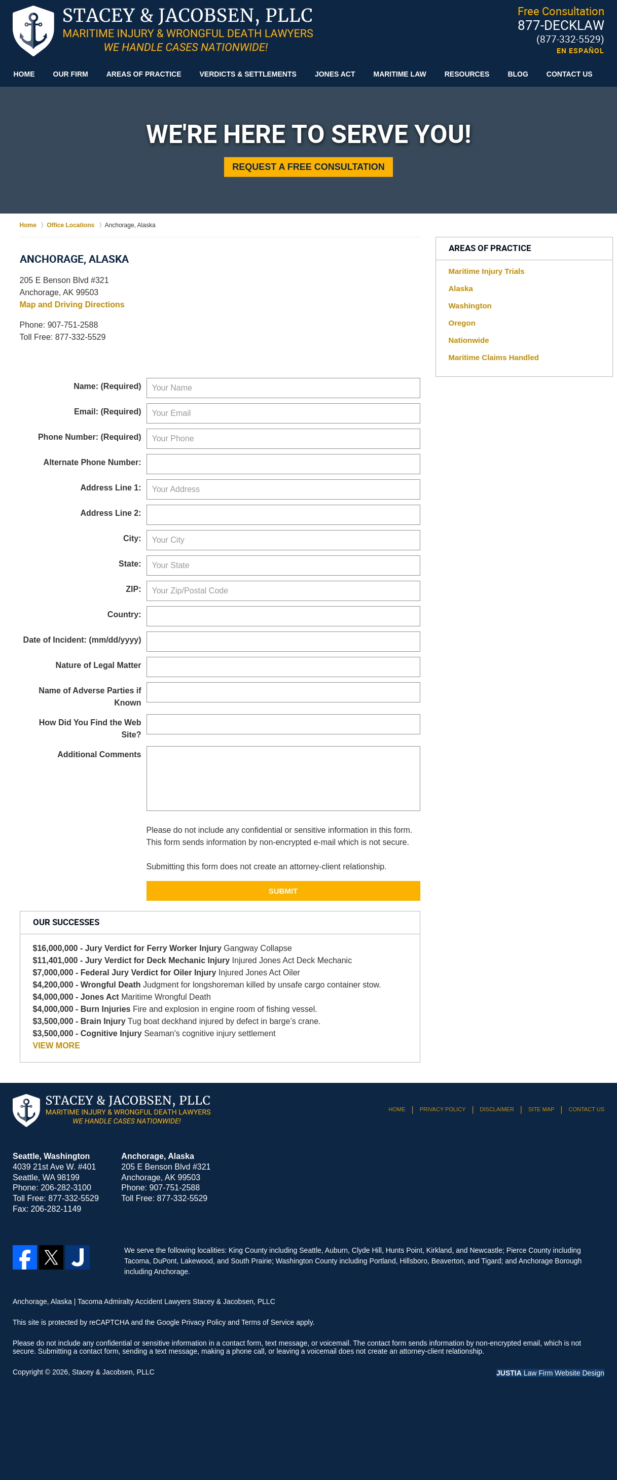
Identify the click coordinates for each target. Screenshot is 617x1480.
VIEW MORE (56, 1045)
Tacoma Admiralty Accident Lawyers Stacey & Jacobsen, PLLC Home (163, 31)
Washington (470, 305)
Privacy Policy (443, 1109)
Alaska (461, 288)
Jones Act (335, 74)
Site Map (541, 1109)
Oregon (462, 323)
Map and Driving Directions (72, 304)
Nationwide (469, 340)
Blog (517, 74)
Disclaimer (497, 1109)
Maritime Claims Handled (494, 357)
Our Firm (70, 74)
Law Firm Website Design (550, 1373)
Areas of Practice (144, 74)
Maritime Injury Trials (487, 271)
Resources (467, 74)
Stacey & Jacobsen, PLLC (113, 1372)
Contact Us (570, 74)
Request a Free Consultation (308, 167)
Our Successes (66, 922)
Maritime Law (399, 74)
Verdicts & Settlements (248, 74)
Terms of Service (267, 1322)
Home (24, 74)
